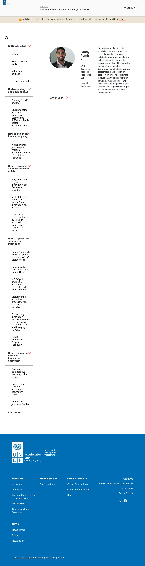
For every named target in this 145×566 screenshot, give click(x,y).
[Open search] (7, 38)
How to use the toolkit (20, 63)
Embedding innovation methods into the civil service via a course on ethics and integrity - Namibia (21, 322)
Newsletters (18, 540)
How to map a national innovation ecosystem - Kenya (19, 389)
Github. (122, 19)
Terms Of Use (126, 493)
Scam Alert (127, 488)
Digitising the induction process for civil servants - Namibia (20, 302)
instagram (125, 500)
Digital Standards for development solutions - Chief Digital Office (21, 255)
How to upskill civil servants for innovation (18, 241)
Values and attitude (17, 72)
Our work (17, 489)
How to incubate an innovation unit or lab (18, 168)
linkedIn (119, 500)
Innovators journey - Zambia (21, 403)
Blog (69, 495)
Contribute (130, 8)
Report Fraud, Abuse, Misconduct (115, 483)
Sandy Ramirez (85, 55)
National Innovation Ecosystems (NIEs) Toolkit (65, 9)
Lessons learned (20, 80)
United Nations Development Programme (51, 452)
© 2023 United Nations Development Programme (38, 557)
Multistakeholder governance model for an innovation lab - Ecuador (21, 202)
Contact (54, 97)
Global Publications (77, 484)
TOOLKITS (44, 6)
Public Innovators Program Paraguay (17, 340)
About (15, 54)
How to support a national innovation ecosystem (18, 356)
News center (18, 529)
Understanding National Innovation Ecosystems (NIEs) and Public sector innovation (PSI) (20, 117)
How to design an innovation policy (18, 135)
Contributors (15, 412)
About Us (128, 478)
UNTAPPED (18, 503)
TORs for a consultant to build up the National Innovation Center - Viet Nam (19, 222)
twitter (131, 500)
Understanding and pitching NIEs (18, 90)
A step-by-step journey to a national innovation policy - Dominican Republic (21, 151)
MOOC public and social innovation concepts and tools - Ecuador (19, 284)
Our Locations (47, 484)
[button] (29, 46)
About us (17, 484)
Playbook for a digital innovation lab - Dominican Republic (20, 185)
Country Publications (78, 489)
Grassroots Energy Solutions (22, 511)
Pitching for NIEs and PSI (20, 101)
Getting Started (17, 46)
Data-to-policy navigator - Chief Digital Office (20, 269)
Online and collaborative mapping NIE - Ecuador (19, 373)
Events (15, 535)
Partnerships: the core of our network (24, 496)
